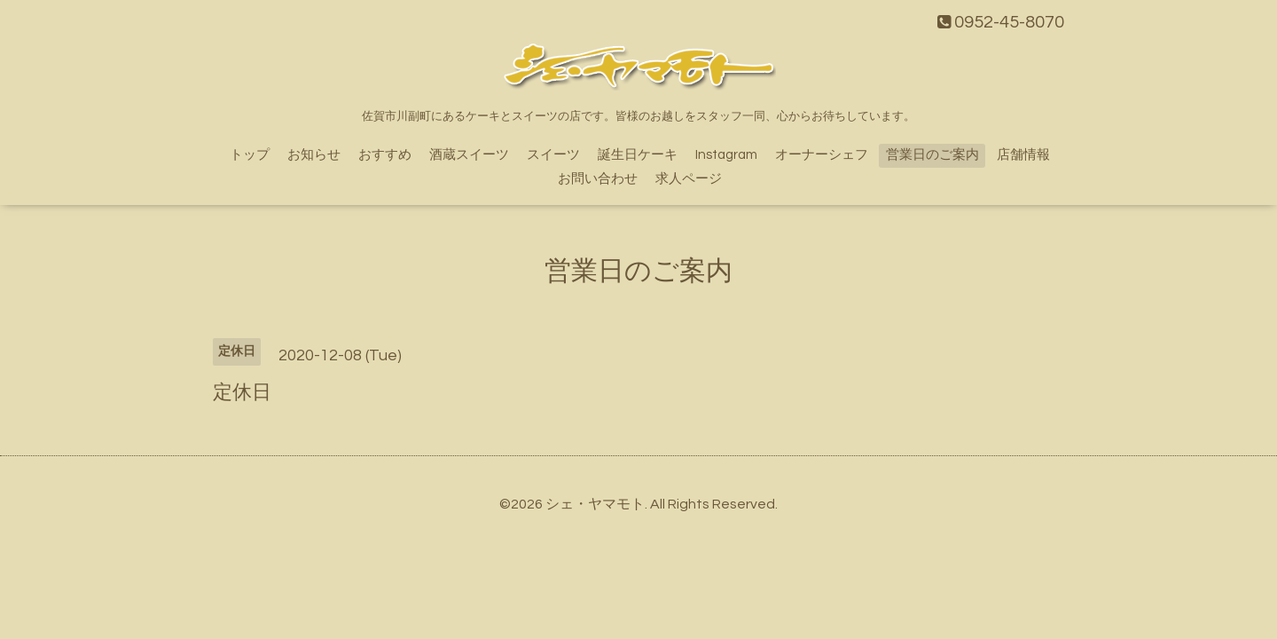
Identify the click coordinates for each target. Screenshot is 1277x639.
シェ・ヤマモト (595, 504)
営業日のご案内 (932, 155)
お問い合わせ (598, 178)
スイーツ (553, 155)
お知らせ (314, 155)
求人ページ (688, 178)
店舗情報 (1023, 155)
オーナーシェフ (821, 155)
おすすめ (384, 155)
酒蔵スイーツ (469, 155)
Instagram (726, 155)
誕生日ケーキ (638, 155)
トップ (250, 155)
